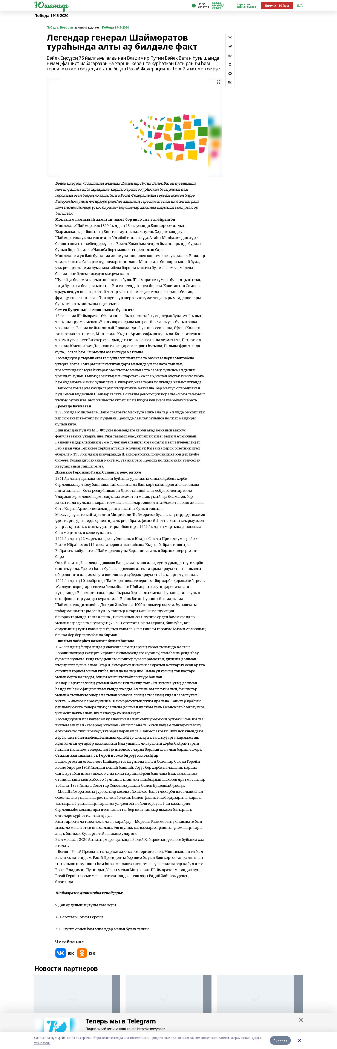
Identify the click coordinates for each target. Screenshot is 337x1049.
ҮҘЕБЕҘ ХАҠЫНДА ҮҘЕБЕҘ (217, 5)
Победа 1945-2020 (51, 15)
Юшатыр (50, 5)
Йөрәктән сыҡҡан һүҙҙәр (246, 5)
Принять (280, 1040)
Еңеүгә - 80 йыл (277, 5)
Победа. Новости (60, 27)
